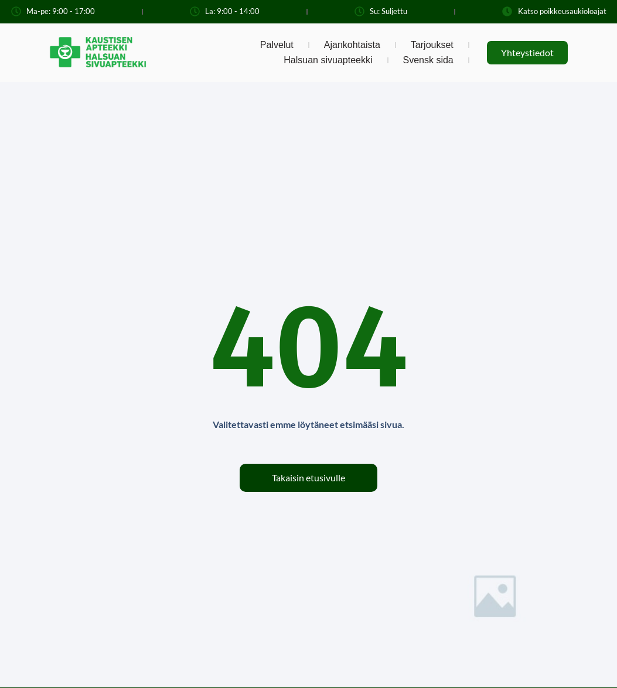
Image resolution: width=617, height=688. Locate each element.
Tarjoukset (432, 45)
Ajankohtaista (352, 45)
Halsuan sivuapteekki (328, 60)
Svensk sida (428, 60)
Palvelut (277, 45)
